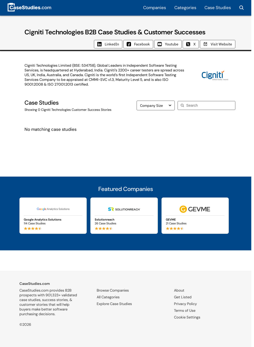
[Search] (209, 105)
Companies (154, 7)
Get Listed (183, 297)
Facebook (138, 44)
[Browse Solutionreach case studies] (124, 215)
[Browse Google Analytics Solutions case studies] (53, 215)
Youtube (167, 44)
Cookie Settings (187, 317)
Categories (185, 7)
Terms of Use (184, 310)
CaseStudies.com (34, 283)
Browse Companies (113, 290)
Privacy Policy (185, 303)
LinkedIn (108, 44)
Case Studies (217, 7)
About (179, 290)
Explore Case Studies (114, 303)
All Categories (108, 297)
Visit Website (217, 44)
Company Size (155, 105)
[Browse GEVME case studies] (195, 215)
